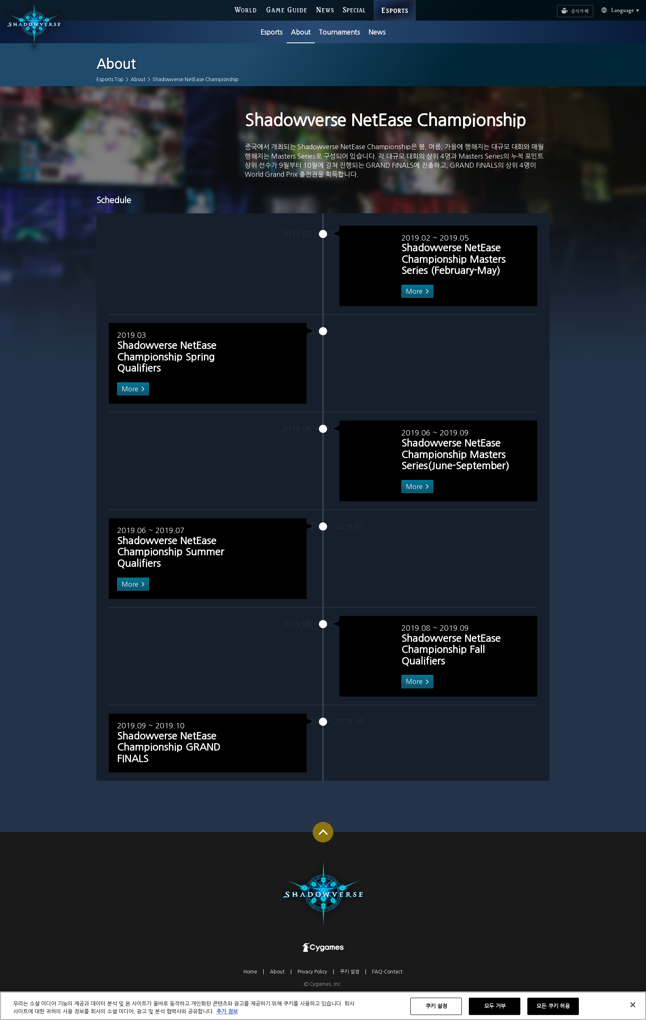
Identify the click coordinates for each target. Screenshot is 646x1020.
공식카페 (564, 7)
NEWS (325, 9)
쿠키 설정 (349, 992)
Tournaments (339, 32)
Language (611, 10)
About (301, 32)
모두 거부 (495, 1010)
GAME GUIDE (286, 9)
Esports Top (110, 79)
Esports (271, 32)
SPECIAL (354, 9)
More (411, 311)
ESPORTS (395, 2)
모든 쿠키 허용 (553, 1010)
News (377, 32)
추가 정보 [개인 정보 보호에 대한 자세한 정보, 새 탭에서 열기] (227, 1016)
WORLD (245, 9)
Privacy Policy (312, 992)
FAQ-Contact (387, 992)
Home (250, 992)
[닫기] (633, 1009)
